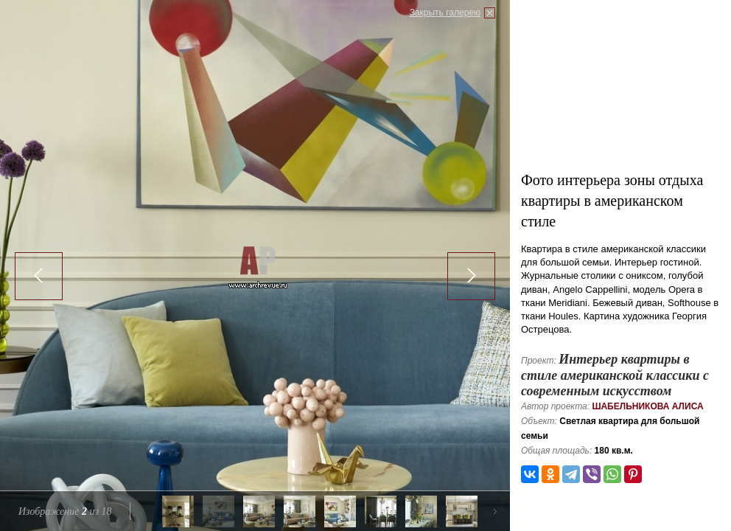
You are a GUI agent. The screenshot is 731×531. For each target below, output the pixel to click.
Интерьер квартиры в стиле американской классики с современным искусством (615, 375)
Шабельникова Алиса (647, 406)
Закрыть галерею (445, 12)
